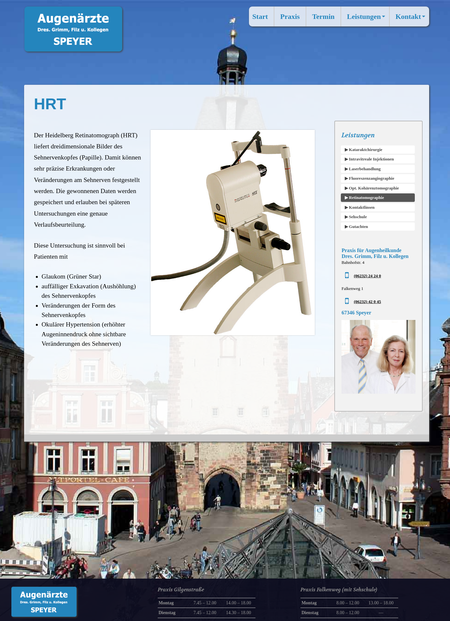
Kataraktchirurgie (365, 149)
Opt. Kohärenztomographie (373, 188)
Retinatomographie (366, 197)
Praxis (290, 16)
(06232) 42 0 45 (367, 301)
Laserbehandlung (364, 168)
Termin (323, 16)
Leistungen (367, 18)
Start (260, 16)
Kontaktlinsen (361, 207)
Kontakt (412, 18)
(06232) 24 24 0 (367, 275)
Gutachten (358, 226)
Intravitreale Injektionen (371, 159)
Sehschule (357, 216)
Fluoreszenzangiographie (371, 178)
